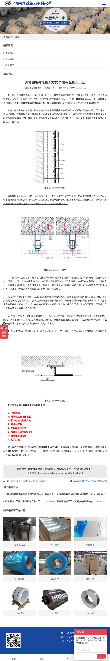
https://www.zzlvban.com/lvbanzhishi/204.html (60, 473)
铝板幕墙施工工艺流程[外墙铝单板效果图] (76, 501)
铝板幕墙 (45, 447)
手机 (69, 657)
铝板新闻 (9, 37)
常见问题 (9, 59)
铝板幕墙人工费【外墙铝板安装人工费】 (24, 501)
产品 (41, 657)
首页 (14, 657)
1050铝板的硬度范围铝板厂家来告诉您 (90, 481)
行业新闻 (9, 65)
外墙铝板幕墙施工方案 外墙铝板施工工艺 (24, 494)
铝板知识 (18, 37)
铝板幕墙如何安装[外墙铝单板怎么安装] (28, 481)
